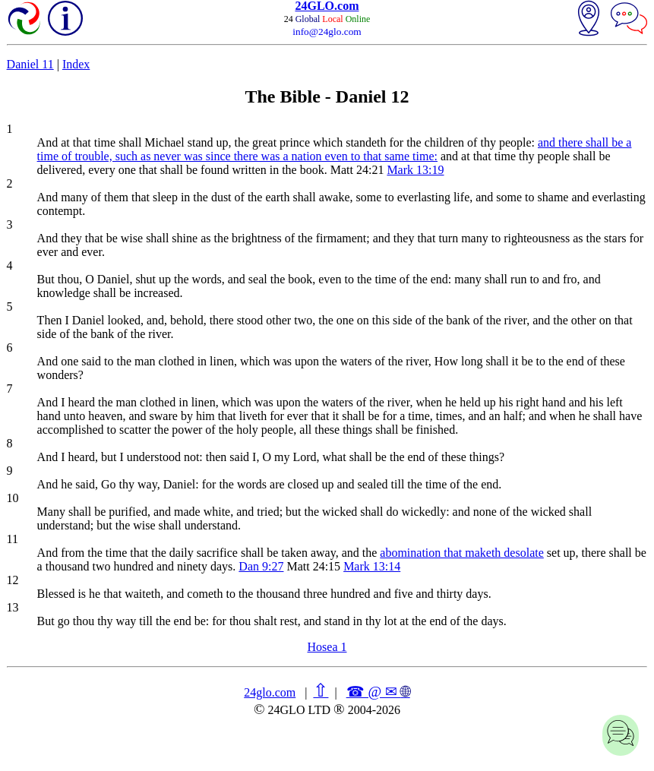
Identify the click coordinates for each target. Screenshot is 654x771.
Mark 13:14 (371, 566)
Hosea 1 (327, 646)
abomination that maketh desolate (462, 552)
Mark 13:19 (415, 169)
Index (76, 64)
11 (12, 538)
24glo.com (269, 692)
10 (13, 497)
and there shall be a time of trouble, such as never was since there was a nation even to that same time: (334, 149)
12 (13, 580)
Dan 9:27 (261, 566)
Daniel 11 (30, 64)
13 (13, 607)
